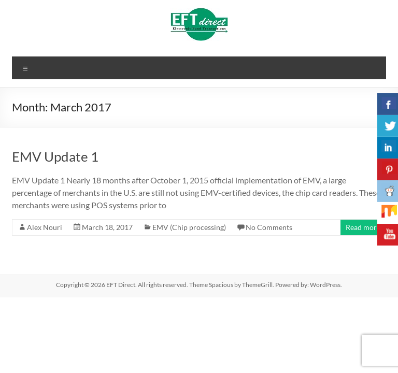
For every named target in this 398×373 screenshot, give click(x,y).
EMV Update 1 (55, 156)
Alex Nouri (44, 227)
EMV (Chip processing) (189, 227)
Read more (363, 227)
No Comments (269, 227)
